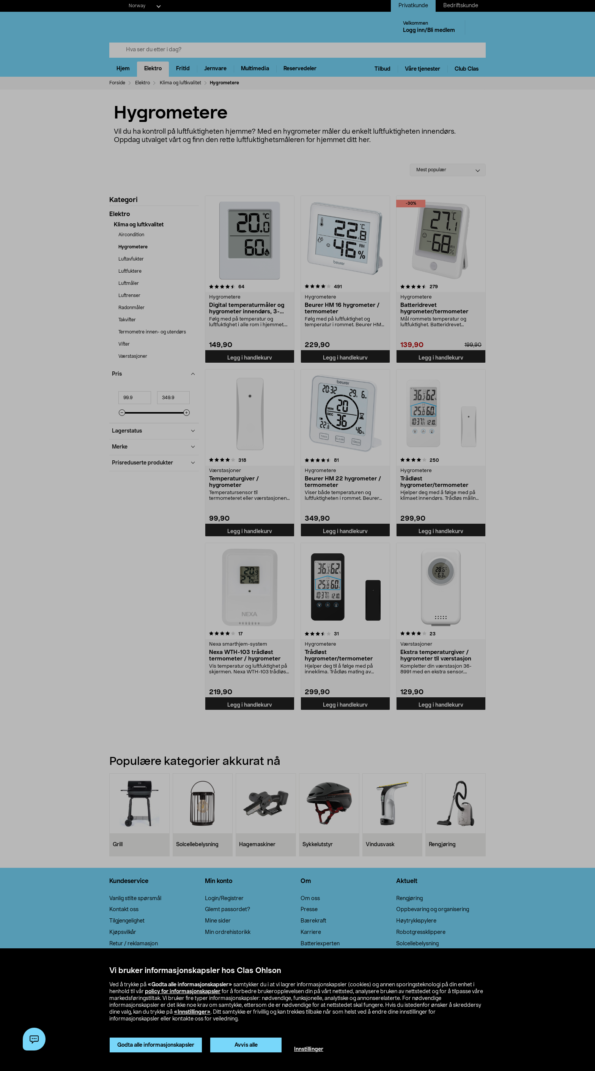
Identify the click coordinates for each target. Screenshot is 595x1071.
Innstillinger (308, 1049)
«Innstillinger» (192, 1012)
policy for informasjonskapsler (182, 991)
